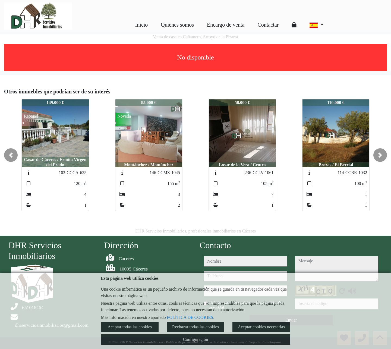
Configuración (195, 339)
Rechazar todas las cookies (195, 327)
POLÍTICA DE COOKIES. (191, 317)
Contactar (268, 25)
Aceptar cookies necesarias (261, 327)
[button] (11, 155)
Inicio (141, 25)
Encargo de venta (225, 25)
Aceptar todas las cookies (130, 327)
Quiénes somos (177, 25)
